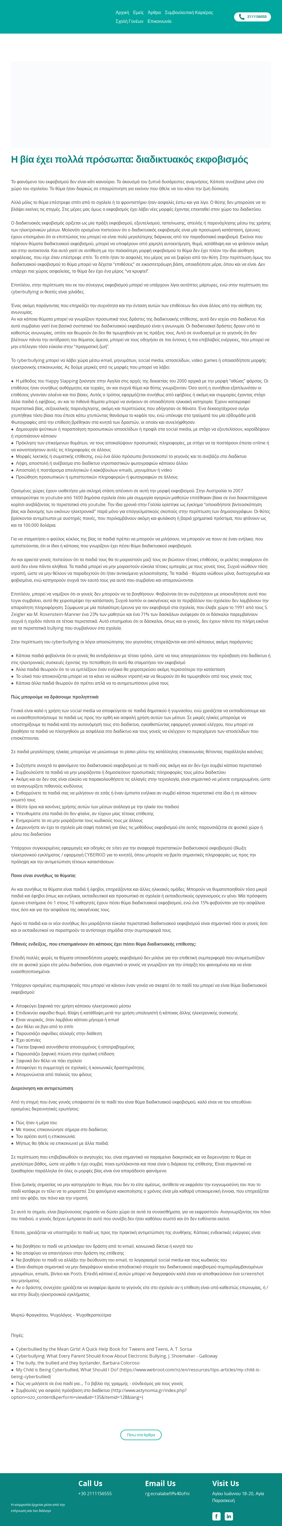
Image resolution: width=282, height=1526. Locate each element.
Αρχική (122, 12)
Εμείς (138, 12)
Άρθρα (154, 12)
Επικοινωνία (160, 21)
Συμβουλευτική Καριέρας (189, 12)
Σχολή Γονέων (129, 21)
